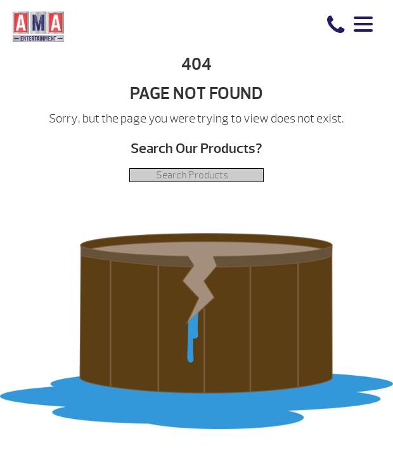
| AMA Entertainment (38, 26)
